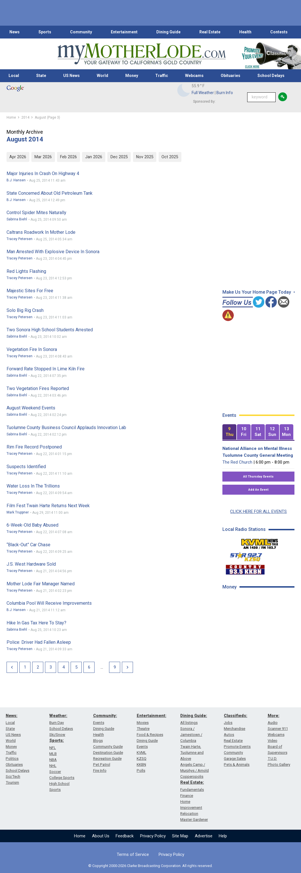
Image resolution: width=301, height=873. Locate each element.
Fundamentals (192, 789)
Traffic (161, 75)
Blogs (98, 740)
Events (98, 722)
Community (81, 32)
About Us (100, 836)
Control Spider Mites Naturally (36, 212)
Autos (229, 734)
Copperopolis (191, 776)
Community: (105, 715)
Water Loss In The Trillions (33, 486)
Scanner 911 (278, 728)
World (102, 75)
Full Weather (203, 92)
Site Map (180, 836)
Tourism (12, 782)
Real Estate (209, 32)
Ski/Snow (57, 734)
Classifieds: (235, 715)
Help (223, 836)
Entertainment (124, 32)
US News (71, 75)
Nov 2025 (144, 157)
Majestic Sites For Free (30, 290)
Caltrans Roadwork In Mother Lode (41, 232)
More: (273, 715)
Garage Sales (235, 758)
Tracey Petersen (19, 239)
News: (11, 715)
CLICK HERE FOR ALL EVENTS (258, 511)
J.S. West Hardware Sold (31, 564)
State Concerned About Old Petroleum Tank (50, 193)
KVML (141, 752)
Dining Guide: (193, 715)
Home (79, 836)
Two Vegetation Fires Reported (38, 388)
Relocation (189, 813)
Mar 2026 (43, 157)
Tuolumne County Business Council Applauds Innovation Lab (66, 427)
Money (131, 75)
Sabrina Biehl (17, 219)
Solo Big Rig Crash (25, 310)
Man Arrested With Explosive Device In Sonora (53, 251)
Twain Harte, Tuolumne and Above (192, 752)
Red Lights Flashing (26, 271)
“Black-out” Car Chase (28, 544)
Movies (143, 722)
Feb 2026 (68, 157)
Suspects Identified (26, 466)
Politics (12, 758)
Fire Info (100, 770)
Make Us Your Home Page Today (256, 292)
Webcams (194, 75)
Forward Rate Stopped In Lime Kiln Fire (46, 368)
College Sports (61, 777)
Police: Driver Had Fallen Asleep (39, 642)
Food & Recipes (150, 734)
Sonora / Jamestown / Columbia (191, 734)
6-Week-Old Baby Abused (32, 525)
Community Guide (108, 746)
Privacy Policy (153, 836)
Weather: (58, 715)
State (41, 75)
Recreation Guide (107, 758)
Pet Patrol (101, 764)
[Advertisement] (260, 635)
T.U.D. (272, 758)
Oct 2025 (169, 157)
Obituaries (230, 75)
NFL (52, 748)
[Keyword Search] (261, 97)
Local (14, 75)
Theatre (143, 728)
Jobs (228, 722)
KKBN (141, 764)
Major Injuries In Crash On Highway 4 (43, 173)
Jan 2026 (93, 157)
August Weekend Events (31, 408)
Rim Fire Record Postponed (34, 447)
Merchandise (234, 728)
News (14, 32)
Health (245, 32)
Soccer (55, 772)
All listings (189, 722)
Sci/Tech (13, 776)
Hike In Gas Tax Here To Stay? (36, 623)
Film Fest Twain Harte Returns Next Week (48, 505)
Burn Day (56, 722)
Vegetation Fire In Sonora (32, 349)
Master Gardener (194, 819)
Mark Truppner (18, 512)
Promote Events (237, 746)
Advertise (203, 836)
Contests (279, 32)
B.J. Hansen (16, 180)
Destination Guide (108, 752)
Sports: (56, 740)
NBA (53, 760)
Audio (273, 722)
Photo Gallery (279, 764)
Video (272, 740)
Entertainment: (151, 715)
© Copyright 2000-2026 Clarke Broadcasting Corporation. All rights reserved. (150, 866)
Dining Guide (168, 32)
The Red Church (237, 462)
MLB (53, 754)
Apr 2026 (17, 157)
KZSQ (141, 758)
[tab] (229, 432)
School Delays (270, 75)
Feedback (125, 836)
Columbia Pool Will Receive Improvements (49, 603)
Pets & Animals (236, 764)
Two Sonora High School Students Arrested (50, 329)
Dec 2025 (119, 157)
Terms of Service (133, 854)
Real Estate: (192, 782)
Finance (186, 795)
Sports (44, 32)
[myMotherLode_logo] (141, 54)
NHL (52, 766)
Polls (141, 770)
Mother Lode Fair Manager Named (41, 583)
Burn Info (224, 92)
